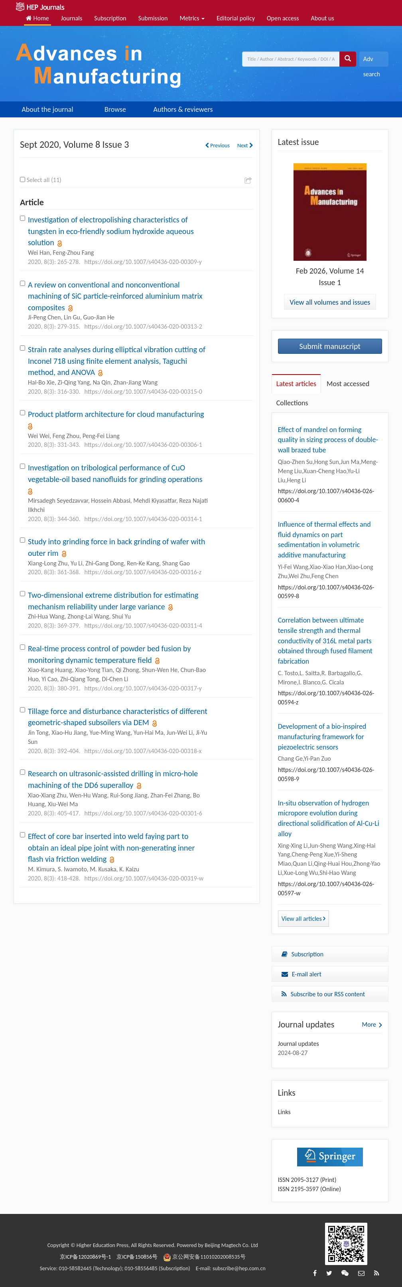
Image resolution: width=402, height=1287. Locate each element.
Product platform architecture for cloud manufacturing (116, 414)
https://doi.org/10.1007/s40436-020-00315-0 (143, 391)
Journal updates (298, 1043)
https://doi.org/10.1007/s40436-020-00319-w (143, 878)
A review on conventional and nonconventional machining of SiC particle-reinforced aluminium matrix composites (115, 296)
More (369, 1024)
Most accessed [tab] (348, 383)
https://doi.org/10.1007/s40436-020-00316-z (142, 572)
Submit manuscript (330, 346)
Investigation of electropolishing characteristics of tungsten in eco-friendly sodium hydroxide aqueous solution (111, 231)
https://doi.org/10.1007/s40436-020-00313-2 (143, 326)
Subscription (110, 18)
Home (37, 18)
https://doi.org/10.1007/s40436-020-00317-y (142, 688)
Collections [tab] (292, 403)
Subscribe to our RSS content (323, 994)
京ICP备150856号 (137, 1256)
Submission (153, 18)
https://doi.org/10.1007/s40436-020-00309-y (142, 262)
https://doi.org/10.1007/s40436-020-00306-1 (143, 444)
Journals (72, 18)
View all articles (304, 918)
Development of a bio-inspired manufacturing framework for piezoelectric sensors (322, 736)
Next (245, 145)
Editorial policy (236, 18)
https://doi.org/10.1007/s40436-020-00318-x (142, 751)
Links (284, 1112)
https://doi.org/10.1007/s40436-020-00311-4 (143, 625)
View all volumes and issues (330, 302)
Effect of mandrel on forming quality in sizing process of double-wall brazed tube (328, 439)
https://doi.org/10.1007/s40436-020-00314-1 (143, 519)
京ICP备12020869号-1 (85, 1256)
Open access (283, 18)
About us (322, 18)
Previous (217, 145)
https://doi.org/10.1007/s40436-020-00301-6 (143, 813)
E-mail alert (301, 974)
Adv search (371, 61)
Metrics (192, 18)
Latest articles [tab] (296, 383)
